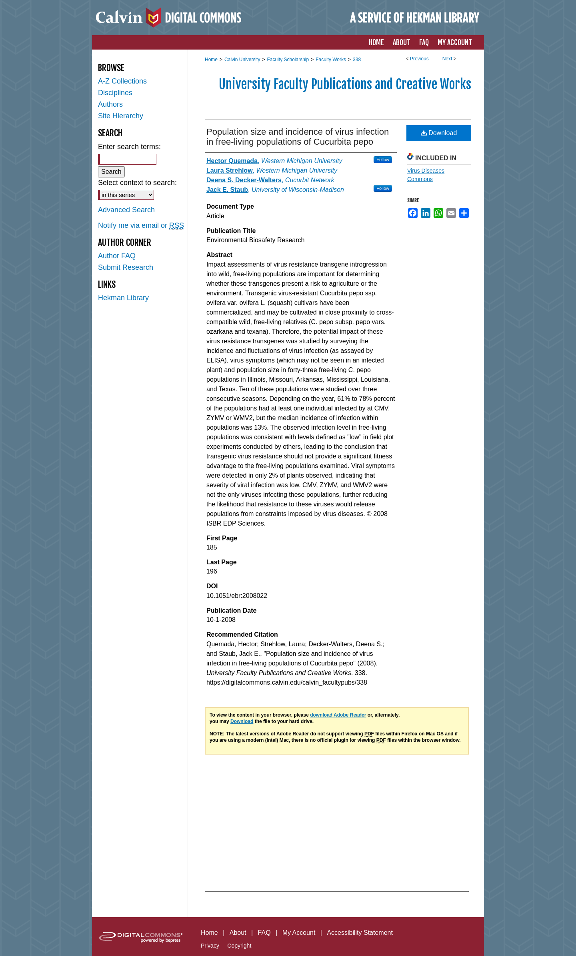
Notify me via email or (141, 225)
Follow (382, 159)
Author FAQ (117, 256)
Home (211, 59)
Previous (419, 59)
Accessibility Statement (360, 932)
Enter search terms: (129, 147)
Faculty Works (331, 59)
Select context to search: (137, 183)
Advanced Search (126, 210)
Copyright (239, 945)
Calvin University (242, 59)
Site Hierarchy (120, 116)
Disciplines (115, 93)
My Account (299, 932)
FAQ (264, 932)
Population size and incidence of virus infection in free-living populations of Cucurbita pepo (297, 137)
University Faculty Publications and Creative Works (345, 84)
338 (357, 59)
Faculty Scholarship (288, 59)
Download (439, 132)
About (238, 932)
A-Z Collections (122, 81)
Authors (110, 104)
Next (447, 59)
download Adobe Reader (338, 715)
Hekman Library (123, 298)
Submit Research (125, 267)
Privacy (210, 945)
